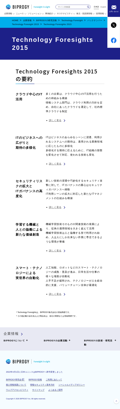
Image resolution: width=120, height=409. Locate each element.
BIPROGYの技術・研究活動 (100, 342)
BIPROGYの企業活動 (57, 340)
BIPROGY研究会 (15, 379)
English (103, 7)
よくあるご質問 (55, 390)
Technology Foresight (72, 20)
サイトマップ (38, 390)
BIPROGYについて (16, 340)
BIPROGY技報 (35, 379)
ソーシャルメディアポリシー (71, 385)
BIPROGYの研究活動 (46, 20)
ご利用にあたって (54, 379)
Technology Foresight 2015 (25, 24)
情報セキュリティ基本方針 (42, 385)
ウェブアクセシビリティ (17, 390)
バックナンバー (94, 20)
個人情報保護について (16, 385)
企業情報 (27, 20)
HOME (15, 20)
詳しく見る (55, 120)
